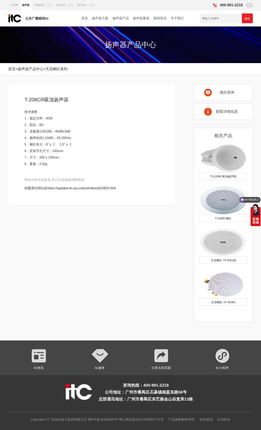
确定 (247, 18)
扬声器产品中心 (30, 69)
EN (249, 5)
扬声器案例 (141, 18)
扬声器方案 (100, 18)
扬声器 (25, 5)
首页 (84, 18)
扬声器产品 (121, 18)
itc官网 (14, 5)
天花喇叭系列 (56, 69)
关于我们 (177, 18)
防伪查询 (206, 419)
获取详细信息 (227, 111)
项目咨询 (227, 92)
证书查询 (223, 419)
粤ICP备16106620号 (102, 419)
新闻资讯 (160, 18)
